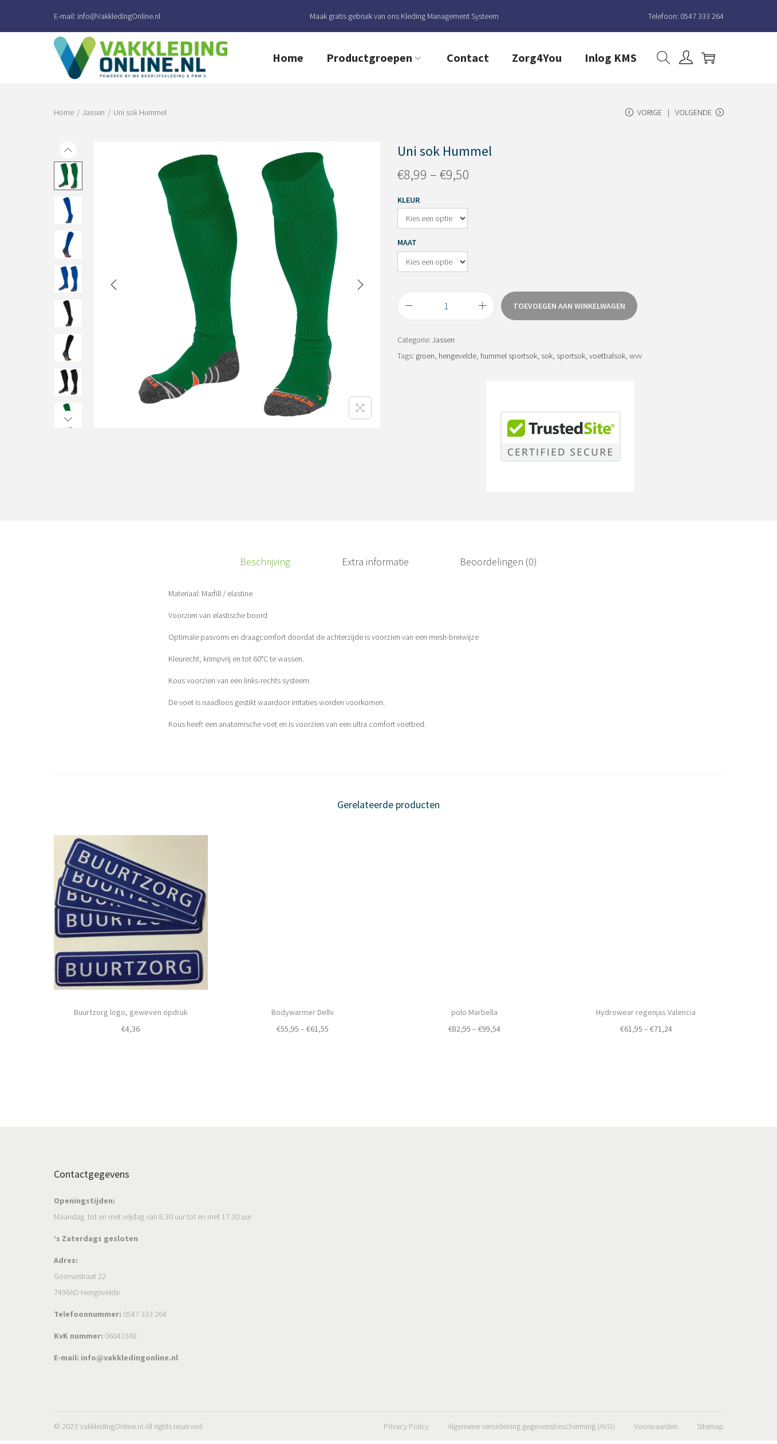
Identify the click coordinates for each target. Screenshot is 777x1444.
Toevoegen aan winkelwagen (569, 313)
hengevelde (457, 363)
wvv (635, 363)
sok (547, 363)
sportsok (571, 363)
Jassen (93, 112)
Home (64, 112)
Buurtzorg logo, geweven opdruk (131, 1015)
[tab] (280, 567)
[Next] (360, 292)
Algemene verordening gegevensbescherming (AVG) (531, 1430)
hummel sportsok (508, 363)
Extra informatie (375, 566)
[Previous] (114, 292)
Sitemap (710, 1430)
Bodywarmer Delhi (302, 1015)
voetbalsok (607, 363)
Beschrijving (280, 566)
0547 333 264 (702, 16)
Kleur (408, 207)
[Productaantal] (446, 313)
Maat (407, 250)
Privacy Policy (406, 1430)
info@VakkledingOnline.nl (118, 16)
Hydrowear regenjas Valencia (646, 1015)
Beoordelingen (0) (483, 566)
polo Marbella (474, 1015)
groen (425, 363)
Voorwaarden (656, 1430)
